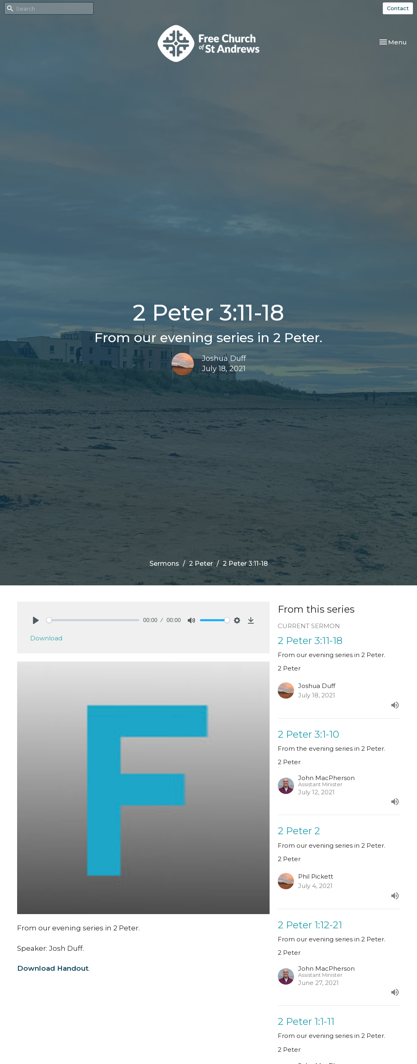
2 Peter (201, 563)
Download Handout (52, 968)
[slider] (92, 620)
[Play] (35, 620)
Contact (398, 8)
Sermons (164, 563)
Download (46, 638)
